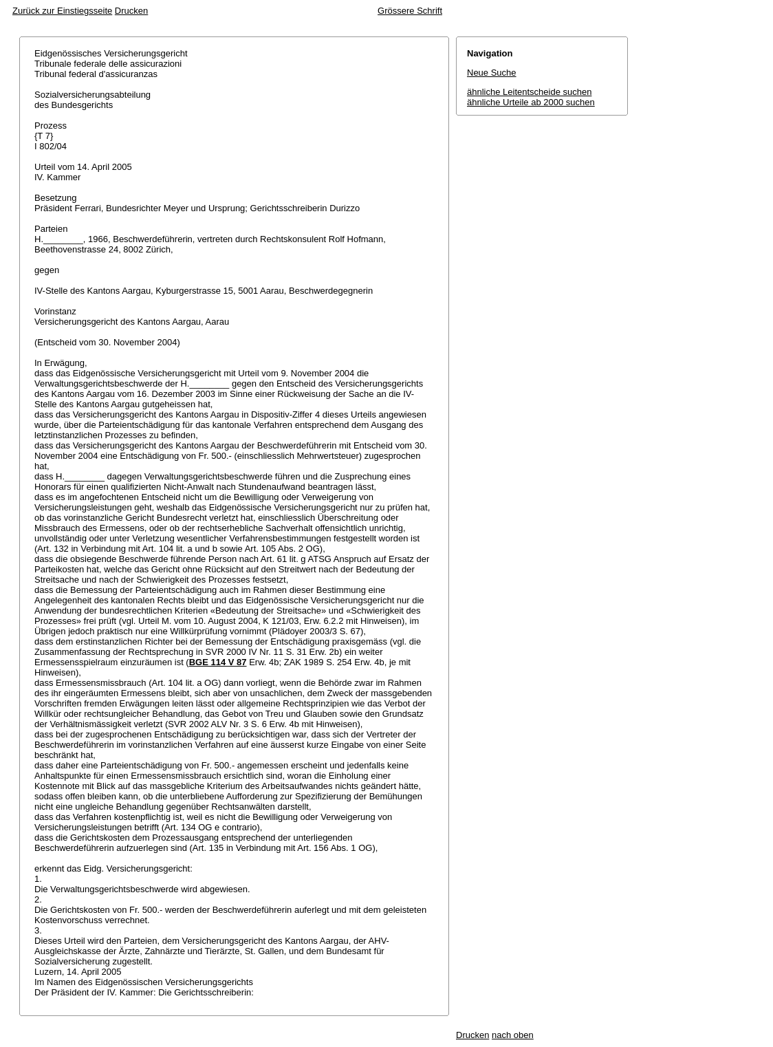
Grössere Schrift (410, 11)
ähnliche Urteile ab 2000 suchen (531, 102)
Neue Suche (491, 72)
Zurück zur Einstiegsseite (62, 11)
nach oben (513, 1035)
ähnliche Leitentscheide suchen (529, 92)
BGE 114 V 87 (218, 662)
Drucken (131, 11)
